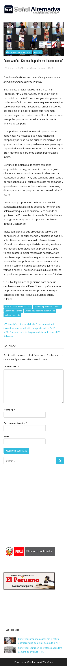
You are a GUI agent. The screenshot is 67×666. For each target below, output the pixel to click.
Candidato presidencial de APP (47, 306)
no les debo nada (12, 315)
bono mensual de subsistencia (18, 306)
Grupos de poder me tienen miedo (40, 310)
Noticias (38, 52)
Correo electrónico (15, 423)
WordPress (32, 662)
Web (6, 436)
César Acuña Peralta (13, 310)
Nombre (9, 409)
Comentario (11, 366)
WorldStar (47, 662)
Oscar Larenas (37, 68)
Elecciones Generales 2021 (18, 52)
